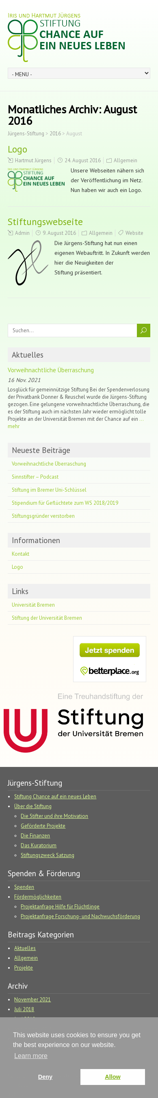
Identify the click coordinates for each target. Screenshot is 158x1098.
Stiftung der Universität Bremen (47, 617)
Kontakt (20, 553)
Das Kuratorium (38, 845)
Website (134, 233)
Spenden (24, 887)
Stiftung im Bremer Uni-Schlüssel (49, 489)
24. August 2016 (83, 160)
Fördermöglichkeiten (37, 896)
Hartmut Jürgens (33, 160)
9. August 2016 (59, 233)
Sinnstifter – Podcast (35, 476)
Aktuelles (27, 355)
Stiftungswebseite (45, 222)
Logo (17, 149)
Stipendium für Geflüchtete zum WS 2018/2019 (65, 502)
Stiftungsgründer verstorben (43, 516)
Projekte (23, 967)
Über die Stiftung (33, 806)
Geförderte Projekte (43, 825)
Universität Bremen (33, 604)
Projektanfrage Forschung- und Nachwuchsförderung (80, 916)
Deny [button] (45, 1077)
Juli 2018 (24, 1009)
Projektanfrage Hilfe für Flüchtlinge (60, 906)
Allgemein (125, 160)
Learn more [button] (31, 1055)
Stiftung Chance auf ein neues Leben (55, 796)
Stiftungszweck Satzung (47, 855)
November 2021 (32, 999)
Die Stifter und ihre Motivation (54, 816)
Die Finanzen (35, 835)
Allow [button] (112, 1077)
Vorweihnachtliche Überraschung (51, 370)
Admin (22, 233)
